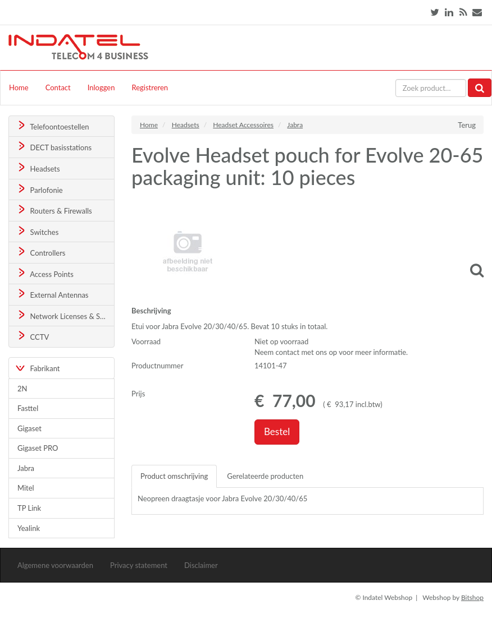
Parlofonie (39, 189)
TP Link (29, 507)
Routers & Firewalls (54, 210)
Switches (37, 231)
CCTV (32, 336)
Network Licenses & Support (65, 315)
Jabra (25, 468)
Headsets (38, 168)
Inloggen (101, 87)
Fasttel (27, 408)
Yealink (28, 528)
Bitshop (472, 597)
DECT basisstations (54, 146)
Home (19, 87)
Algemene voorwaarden (55, 565)
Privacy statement (138, 565)
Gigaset (29, 428)
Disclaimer (201, 565)
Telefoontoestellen (52, 126)
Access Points (45, 273)
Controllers (41, 252)
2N (22, 388)
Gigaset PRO (37, 448)
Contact (58, 87)
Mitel (25, 487)
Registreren (149, 87)
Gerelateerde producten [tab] (265, 476)
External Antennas (52, 294)
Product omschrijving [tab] (174, 476)
